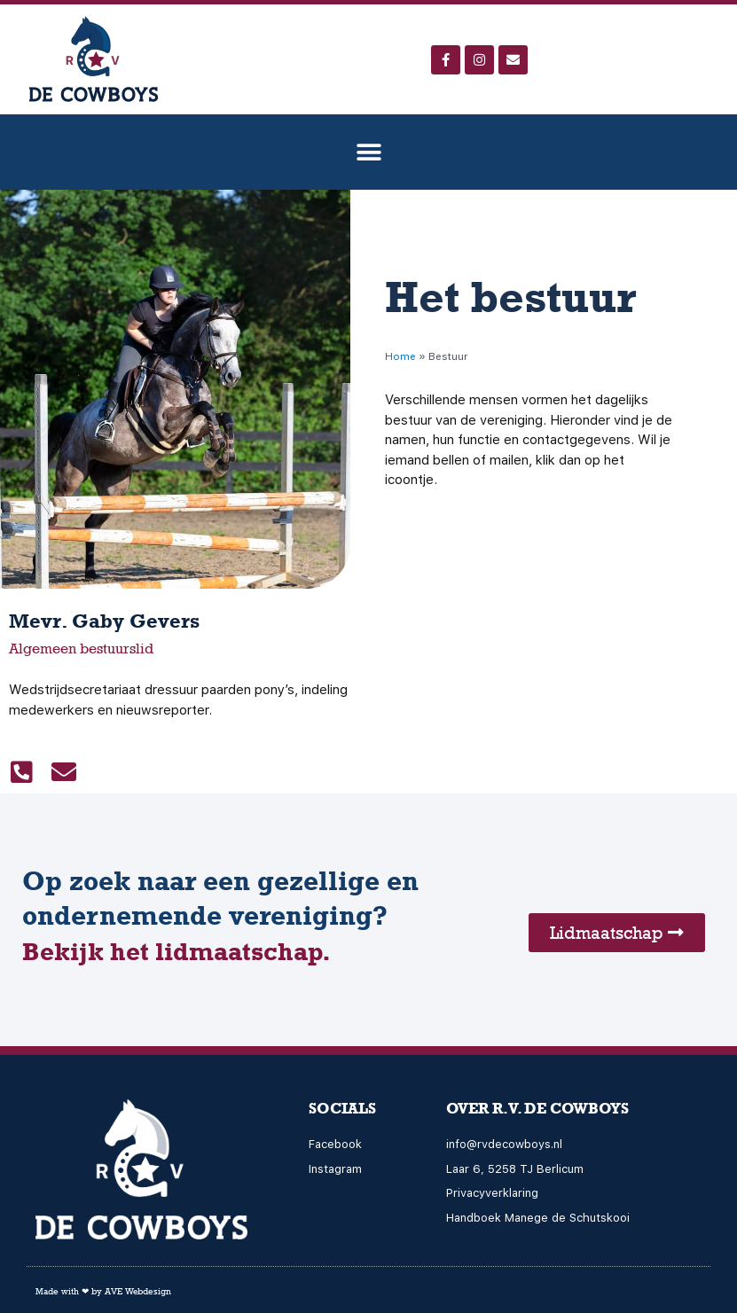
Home (400, 356)
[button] (368, 152)
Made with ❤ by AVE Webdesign (103, 1291)
